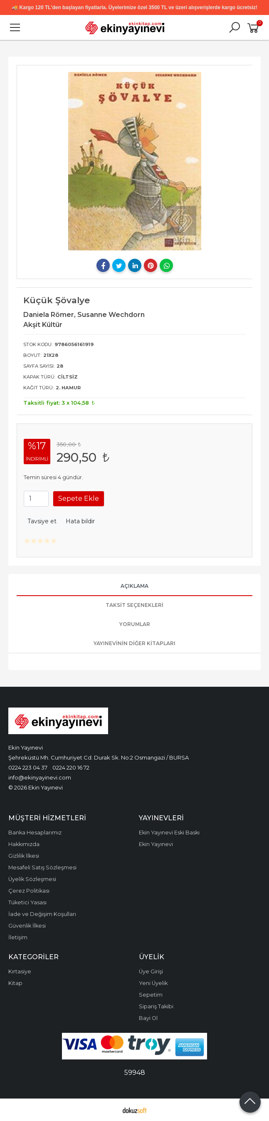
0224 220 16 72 (70, 767)
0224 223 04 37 (27, 767)
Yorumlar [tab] (134, 624)
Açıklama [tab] (134, 586)
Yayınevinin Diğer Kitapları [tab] (134, 643)
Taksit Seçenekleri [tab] (134, 605)
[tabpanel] (135, 161)
